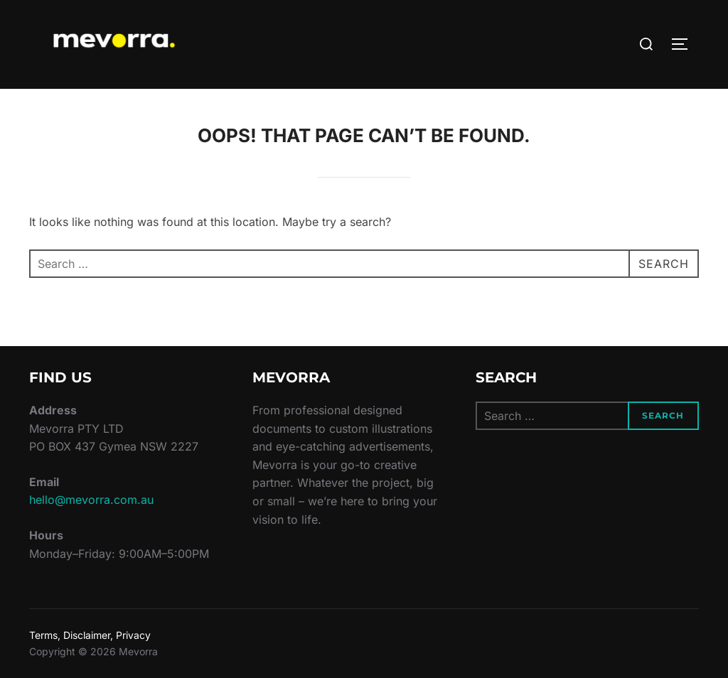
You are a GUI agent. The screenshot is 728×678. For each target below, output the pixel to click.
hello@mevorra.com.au (91, 500)
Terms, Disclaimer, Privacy (90, 635)
